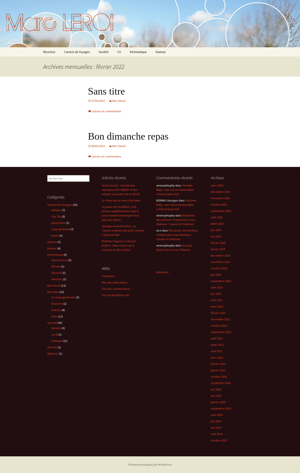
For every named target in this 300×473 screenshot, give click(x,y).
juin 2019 (216, 421)
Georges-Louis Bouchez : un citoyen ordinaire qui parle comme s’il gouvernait (123, 230)
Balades (56, 210)
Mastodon (162, 272)
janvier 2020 (218, 402)
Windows (57, 279)
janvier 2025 (218, 249)
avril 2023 (216, 300)
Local (54, 334)
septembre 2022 (221, 332)
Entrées (56, 310)
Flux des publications (114, 282)
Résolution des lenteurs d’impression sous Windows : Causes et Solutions (175, 220)
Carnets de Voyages (77, 52)
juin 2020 (216, 389)
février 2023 (218, 313)
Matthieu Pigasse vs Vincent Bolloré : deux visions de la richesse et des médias (119, 245)
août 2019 (217, 415)
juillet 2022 (217, 345)
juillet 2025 (217, 224)
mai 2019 (216, 427)
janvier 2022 (218, 370)
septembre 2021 (221, 383)
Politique (56, 341)
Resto (55, 235)
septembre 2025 (221, 211)
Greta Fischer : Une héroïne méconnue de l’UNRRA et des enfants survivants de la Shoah (120, 190)
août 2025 (217, 217)
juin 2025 (216, 230)
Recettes (49, 52)
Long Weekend (60, 229)
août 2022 (217, 338)
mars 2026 (217, 185)
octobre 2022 (219, 325)
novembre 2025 (220, 198)
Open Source (59, 260)
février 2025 (218, 243)
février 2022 (218, 364)
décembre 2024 (220, 255)
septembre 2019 (221, 408)
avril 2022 (216, 351)
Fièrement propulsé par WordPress (150, 464)
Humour (160, 52)
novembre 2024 (220, 262)
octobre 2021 (219, 376)
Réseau (56, 266)
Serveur (52, 347)
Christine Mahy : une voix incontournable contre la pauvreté (175, 190)
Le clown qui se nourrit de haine (121, 200)
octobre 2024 (219, 268)
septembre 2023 (221, 281)
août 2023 (217, 287)
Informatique (138, 52)
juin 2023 (216, 294)
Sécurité (56, 273)
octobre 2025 (219, 204)
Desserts (57, 303)
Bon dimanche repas (128, 136)
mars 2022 (217, 357)
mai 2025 (216, 236)
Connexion (108, 276)
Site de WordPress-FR (115, 295)
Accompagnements (63, 297)
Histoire (52, 242)
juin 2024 (216, 274)
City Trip (56, 216)
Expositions (58, 223)
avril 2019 (216, 434)
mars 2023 (217, 306)
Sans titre (106, 91)
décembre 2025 (220, 192)
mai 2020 (216, 396)
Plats (54, 316)
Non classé (119, 101)
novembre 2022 (220, 319)
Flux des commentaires (116, 289)
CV (119, 52)
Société (104, 52)
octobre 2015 (219, 440)
